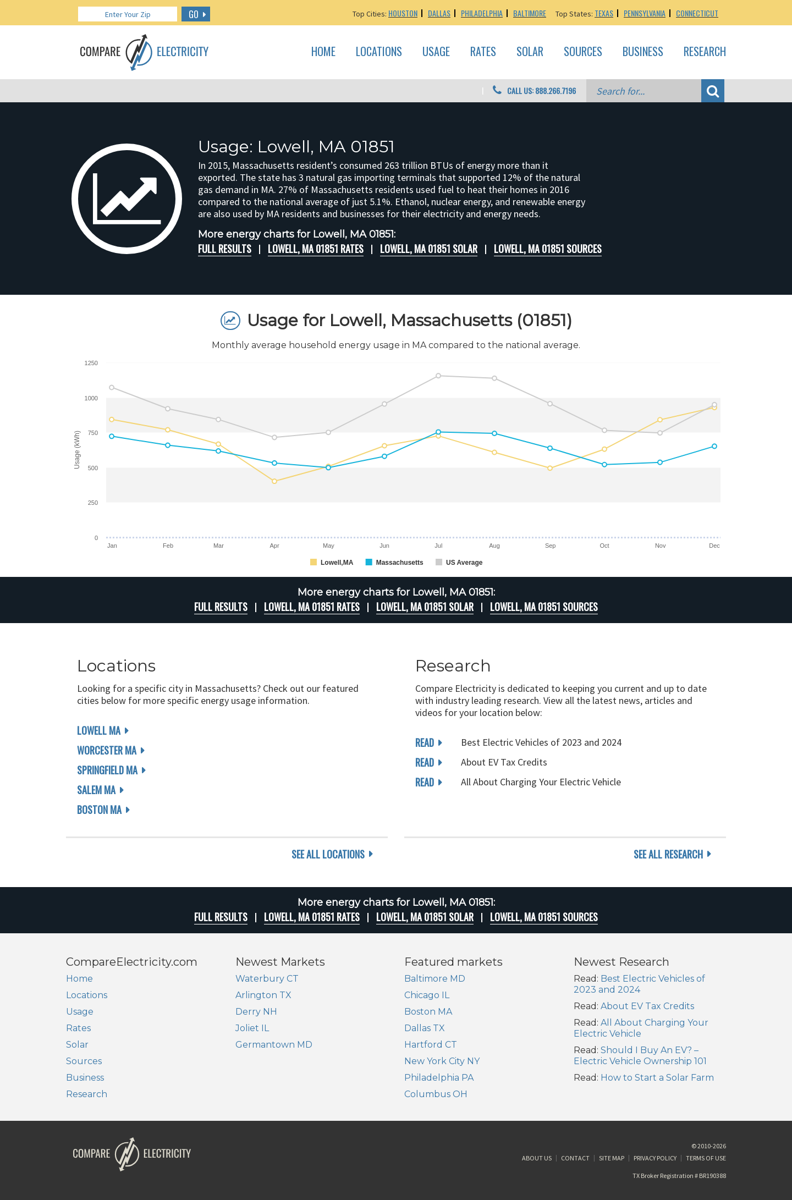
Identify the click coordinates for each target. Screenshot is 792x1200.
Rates (483, 51)
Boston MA (99, 809)
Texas (604, 13)
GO (194, 14)
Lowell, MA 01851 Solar (428, 249)
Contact (575, 1158)
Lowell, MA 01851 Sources (548, 249)
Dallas (439, 13)
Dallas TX (424, 1028)
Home (323, 51)
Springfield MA (107, 770)
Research (705, 51)
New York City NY (442, 1061)
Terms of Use (706, 1158)
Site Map (611, 1158)
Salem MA (96, 790)
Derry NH (256, 1011)
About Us (537, 1158)
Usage (436, 51)
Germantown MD (273, 1044)
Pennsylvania (645, 13)
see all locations (328, 854)
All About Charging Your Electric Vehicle (641, 1028)
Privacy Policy (655, 1158)
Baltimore (529, 13)
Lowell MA (98, 730)
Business (643, 51)
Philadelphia (482, 13)
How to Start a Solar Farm (657, 1077)
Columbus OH (436, 1094)
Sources (583, 51)
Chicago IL (426, 995)
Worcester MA (106, 750)
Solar (529, 51)
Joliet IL (252, 1028)
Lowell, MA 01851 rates (316, 249)
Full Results (224, 249)
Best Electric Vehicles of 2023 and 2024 (639, 984)
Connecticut (697, 13)
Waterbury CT (267, 978)
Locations (379, 51)
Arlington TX (263, 995)
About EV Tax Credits (647, 1006)
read (424, 742)
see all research (668, 854)
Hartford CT (430, 1044)
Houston (402, 13)
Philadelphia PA (439, 1077)
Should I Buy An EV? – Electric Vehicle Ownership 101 (640, 1055)
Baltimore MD (434, 978)
